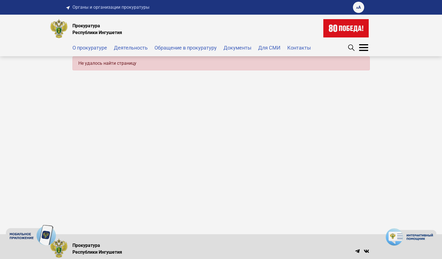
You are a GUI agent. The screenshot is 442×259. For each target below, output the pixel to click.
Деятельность (131, 48)
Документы (237, 48)
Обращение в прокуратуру (185, 48)
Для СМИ (269, 48)
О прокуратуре (89, 48)
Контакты (299, 48)
